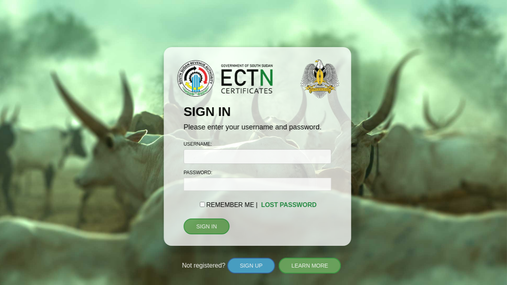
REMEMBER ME (230, 204)
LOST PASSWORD (288, 204)
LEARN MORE (310, 265)
